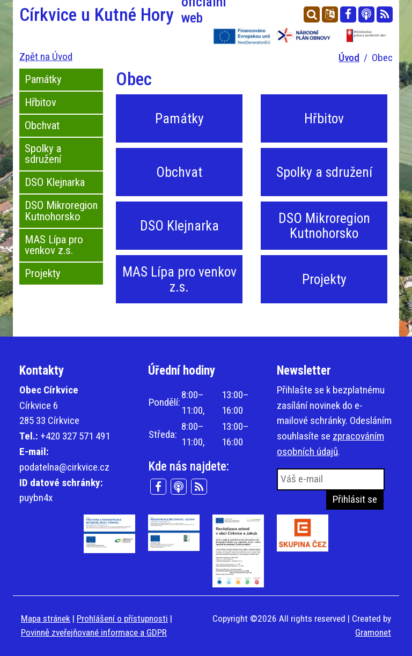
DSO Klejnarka (55, 182)
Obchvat (42, 125)
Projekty (43, 273)
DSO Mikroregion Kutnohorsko (61, 211)
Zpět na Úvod (45, 56)
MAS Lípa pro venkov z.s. (54, 245)
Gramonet (373, 632)
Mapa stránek (45, 618)
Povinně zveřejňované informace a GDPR (94, 632)
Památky (43, 79)
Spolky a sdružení (43, 154)
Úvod (349, 57)
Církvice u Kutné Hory (109, 15)
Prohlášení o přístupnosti (122, 618)
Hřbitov (40, 102)
